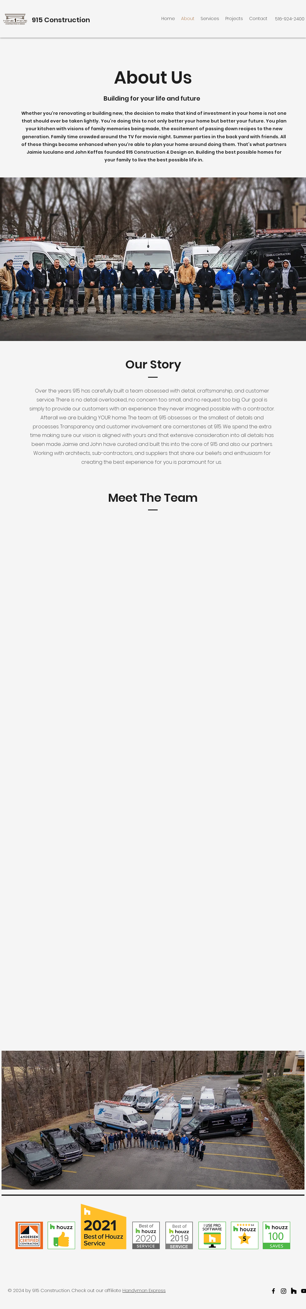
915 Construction (61, 20)
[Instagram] (283, 1290)
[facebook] (273, 1290)
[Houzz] (293, 1290)
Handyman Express (144, 1290)
